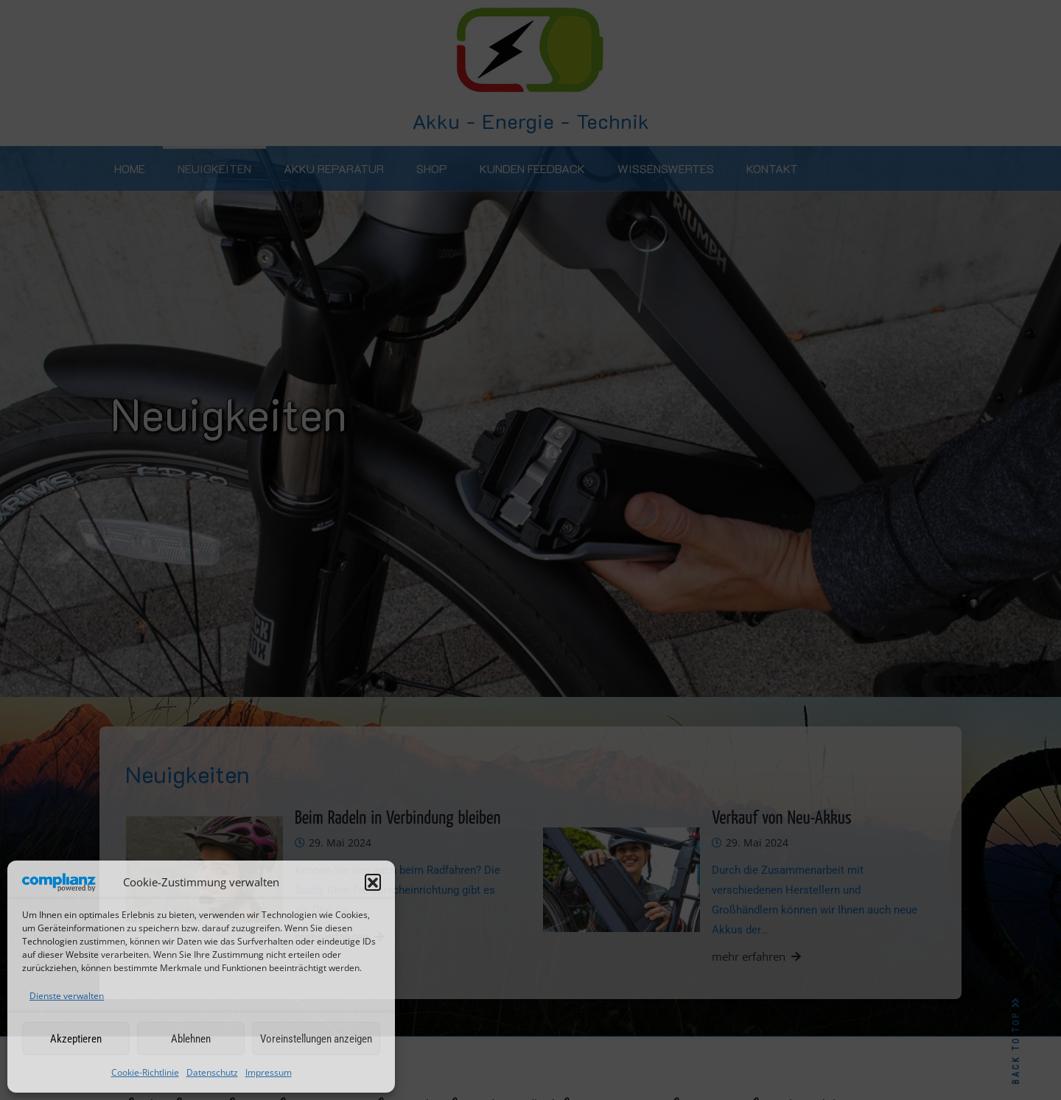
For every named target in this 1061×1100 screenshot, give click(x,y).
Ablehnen (191, 1038)
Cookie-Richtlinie (145, 1072)
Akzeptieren (76, 1038)
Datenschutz (212, 1072)
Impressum (268, 1072)
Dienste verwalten (66, 995)
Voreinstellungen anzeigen (316, 1038)
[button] (372, 882)
